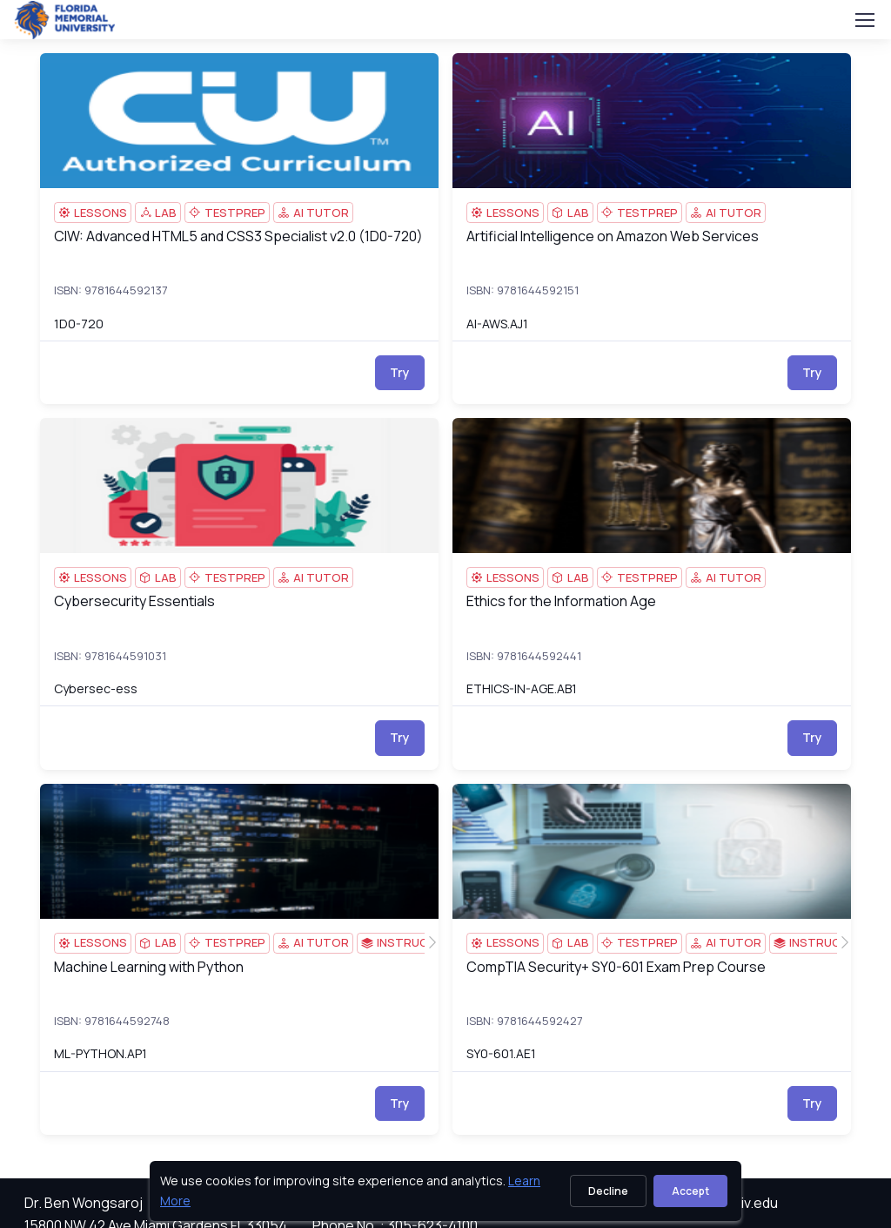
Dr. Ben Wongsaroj (83, 1202)
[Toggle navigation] (864, 20)
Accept (690, 1191)
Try (400, 372)
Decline (608, 1191)
